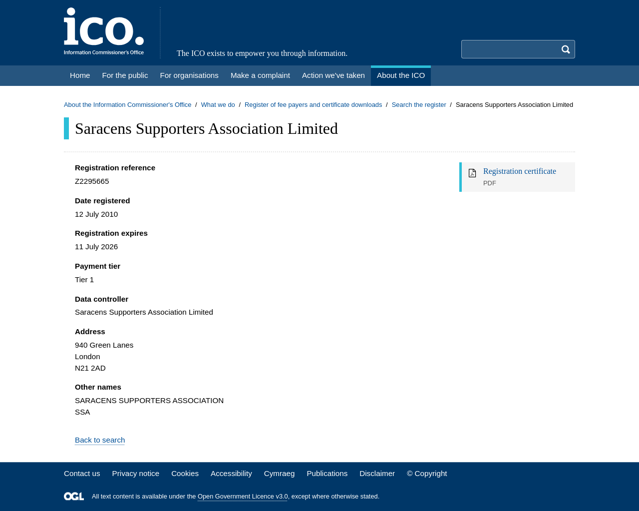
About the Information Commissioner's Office (127, 104)
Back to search (100, 440)
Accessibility (231, 473)
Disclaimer (377, 473)
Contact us (82, 473)
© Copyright (427, 473)
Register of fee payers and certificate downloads (313, 104)
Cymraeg (279, 473)
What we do (218, 104)
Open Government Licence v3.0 (243, 496)
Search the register (419, 104)
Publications (327, 473)
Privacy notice (136, 473)
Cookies (185, 473)
